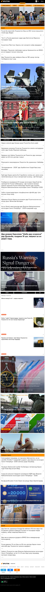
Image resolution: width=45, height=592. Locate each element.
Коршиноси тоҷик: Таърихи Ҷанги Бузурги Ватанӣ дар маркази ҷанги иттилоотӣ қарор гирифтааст (20, 128)
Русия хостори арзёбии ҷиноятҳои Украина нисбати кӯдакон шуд (17, 390)
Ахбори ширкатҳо (25, 576)
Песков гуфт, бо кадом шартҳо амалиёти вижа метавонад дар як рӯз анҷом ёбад (20, 377)
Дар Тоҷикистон (4, 566)
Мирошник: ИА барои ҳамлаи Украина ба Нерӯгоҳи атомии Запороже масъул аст (20, 383)
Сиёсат (22, 566)
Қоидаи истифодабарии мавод (16, 576)
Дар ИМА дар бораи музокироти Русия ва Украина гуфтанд (15, 97)
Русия (4, 374)
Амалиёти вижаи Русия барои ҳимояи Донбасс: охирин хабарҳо (18, 87)
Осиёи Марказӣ (12, 566)
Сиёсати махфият (32, 576)
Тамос (9, 576)
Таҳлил (42, 566)
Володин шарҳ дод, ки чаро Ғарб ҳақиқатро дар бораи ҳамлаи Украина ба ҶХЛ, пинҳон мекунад (20, 94)
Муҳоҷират (37, 566)
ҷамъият (32, 566)
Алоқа (14, 578)
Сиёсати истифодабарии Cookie (7, 578)
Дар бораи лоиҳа (4, 576)
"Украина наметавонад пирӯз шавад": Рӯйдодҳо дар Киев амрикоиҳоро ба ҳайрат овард (21, 380)
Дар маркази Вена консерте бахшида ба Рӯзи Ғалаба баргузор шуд (17, 135)
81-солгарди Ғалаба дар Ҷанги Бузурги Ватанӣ (19, 123)
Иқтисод (27, 566)
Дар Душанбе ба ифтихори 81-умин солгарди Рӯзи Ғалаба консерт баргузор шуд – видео (21, 131)
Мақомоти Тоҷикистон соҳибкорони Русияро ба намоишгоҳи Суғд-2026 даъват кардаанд (20, 386)
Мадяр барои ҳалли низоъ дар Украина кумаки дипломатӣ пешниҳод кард (19, 91)
